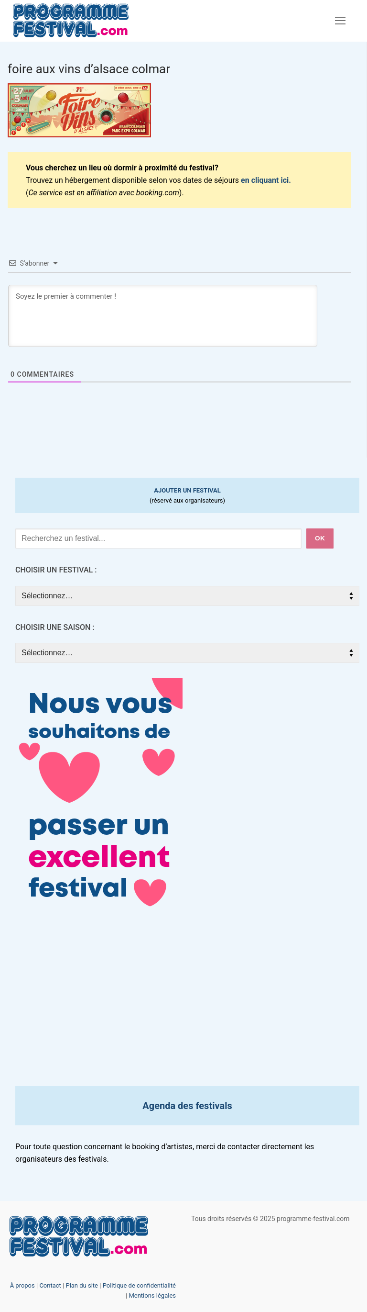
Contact (50, 1285)
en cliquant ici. (266, 180)
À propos (22, 1285)
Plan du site (81, 1285)
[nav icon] (340, 21)
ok (320, 538)
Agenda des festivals (187, 1105)
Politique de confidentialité (139, 1285)
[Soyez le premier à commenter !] (162, 316)
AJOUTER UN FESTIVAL (187, 490)
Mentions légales (152, 1295)
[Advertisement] (187, 1004)
